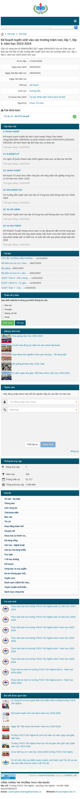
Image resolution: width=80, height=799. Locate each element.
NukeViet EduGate (47, 775)
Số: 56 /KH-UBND (11, 209)
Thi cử (7, 521)
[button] (74, 116)
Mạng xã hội (9, 313)
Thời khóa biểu (11, 512)
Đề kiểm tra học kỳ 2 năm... (14, 263)
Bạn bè (6, 305)
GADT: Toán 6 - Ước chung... (15, 278)
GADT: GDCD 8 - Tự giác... (14, 283)
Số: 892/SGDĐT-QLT (13, 190)
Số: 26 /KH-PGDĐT (12, 225)
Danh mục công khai (14, 592)
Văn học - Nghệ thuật (14, 545)
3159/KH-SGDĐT (11, 131)
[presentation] (15, 427)
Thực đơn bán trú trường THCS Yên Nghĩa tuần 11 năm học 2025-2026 (43, 608)
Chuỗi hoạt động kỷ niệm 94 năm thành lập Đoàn (36, 345)
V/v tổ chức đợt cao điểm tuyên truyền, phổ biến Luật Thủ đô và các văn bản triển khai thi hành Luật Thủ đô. (44, 761)
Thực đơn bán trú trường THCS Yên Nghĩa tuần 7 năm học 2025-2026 (43, 650)
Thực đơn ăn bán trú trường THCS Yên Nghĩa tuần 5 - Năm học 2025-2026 (42, 671)
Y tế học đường (11, 559)
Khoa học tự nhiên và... (15, 536)
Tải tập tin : (16, 116)
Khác (5, 317)
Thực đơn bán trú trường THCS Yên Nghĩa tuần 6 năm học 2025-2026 (43, 660)
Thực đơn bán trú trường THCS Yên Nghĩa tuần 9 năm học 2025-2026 (43, 629)
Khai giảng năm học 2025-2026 (27, 336)
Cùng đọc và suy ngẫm (15, 569)
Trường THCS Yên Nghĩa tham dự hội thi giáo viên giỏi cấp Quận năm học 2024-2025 (43, 745)
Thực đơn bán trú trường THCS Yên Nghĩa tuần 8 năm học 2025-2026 (43, 639)
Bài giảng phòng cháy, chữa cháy (28, 364)
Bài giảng (5, 268)
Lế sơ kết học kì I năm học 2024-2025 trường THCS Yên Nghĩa (42, 752)
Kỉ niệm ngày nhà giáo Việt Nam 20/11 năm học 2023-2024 (41, 373)
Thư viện (8, 554)
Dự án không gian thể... (15, 573)
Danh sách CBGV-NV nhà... (17, 582)
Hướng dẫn (35, 91)
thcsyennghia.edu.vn (65, 791)
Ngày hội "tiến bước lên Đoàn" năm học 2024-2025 (36, 726)
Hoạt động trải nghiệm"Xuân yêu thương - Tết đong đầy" (39, 354)
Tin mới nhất (10, 601)
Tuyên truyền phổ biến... (16, 587)
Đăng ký (75, 451)
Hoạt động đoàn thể (13, 526)
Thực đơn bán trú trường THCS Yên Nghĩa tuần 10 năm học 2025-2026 (43, 618)
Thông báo (9, 503)
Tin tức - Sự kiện (12, 499)
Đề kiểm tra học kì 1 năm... (14, 273)
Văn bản (11, 34)
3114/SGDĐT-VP (11, 154)
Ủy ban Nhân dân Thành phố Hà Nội (47, 97)
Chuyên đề (9, 531)
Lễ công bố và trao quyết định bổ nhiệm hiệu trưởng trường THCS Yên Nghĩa (43, 702)
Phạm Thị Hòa (37, 103)
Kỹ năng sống (11, 540)
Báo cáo (8, 517)
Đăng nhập (48, 444)
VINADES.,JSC (70, 775)
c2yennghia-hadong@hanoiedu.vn (25, 791)
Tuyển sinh (9, 578)
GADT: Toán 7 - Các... (12, 288)
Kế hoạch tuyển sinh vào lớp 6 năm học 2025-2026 (36, 713)
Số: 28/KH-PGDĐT (12, 170)
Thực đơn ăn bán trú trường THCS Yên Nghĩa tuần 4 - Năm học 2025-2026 (42, 681)
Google (6, 309)
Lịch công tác (10, 508)
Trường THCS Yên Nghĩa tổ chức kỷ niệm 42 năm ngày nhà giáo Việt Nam (42, 737)
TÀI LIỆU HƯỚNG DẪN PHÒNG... (17, 258)
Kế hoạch (34, 85)
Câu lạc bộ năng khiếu (15, 550)
